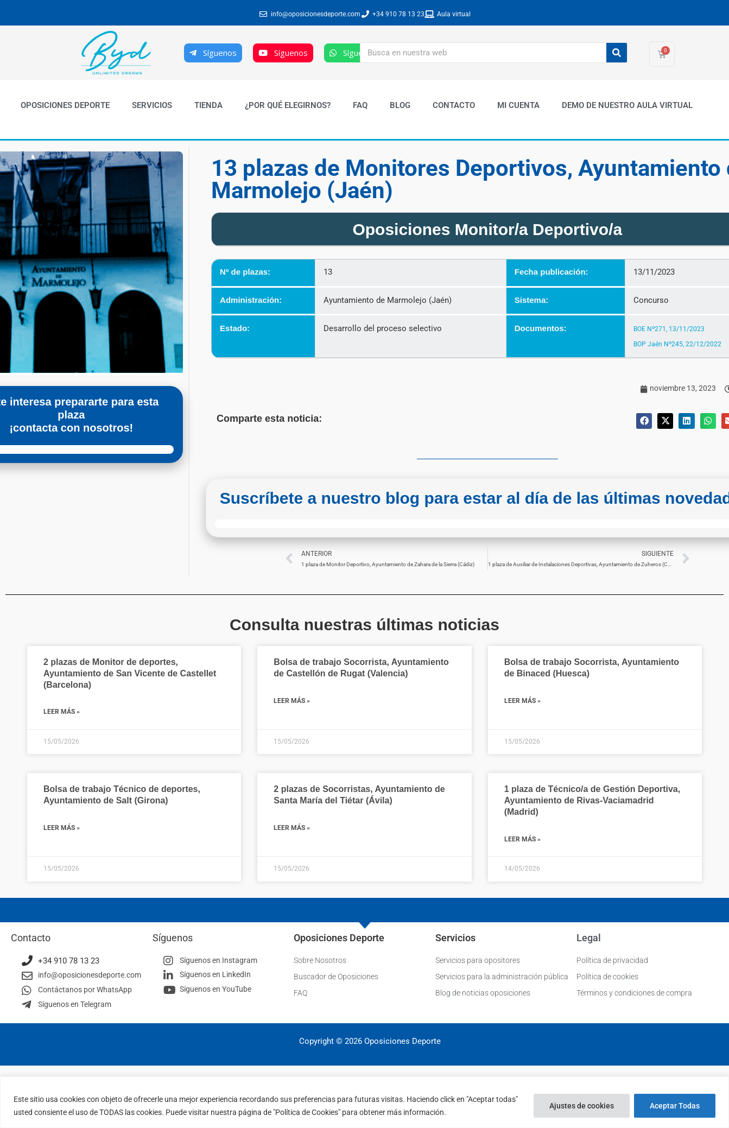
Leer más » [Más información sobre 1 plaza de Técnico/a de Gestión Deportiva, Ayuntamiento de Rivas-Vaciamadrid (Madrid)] (522, 840)
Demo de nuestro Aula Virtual (627, 105)
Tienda (208, 105)
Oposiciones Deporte (65, 105)
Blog (400, 105)
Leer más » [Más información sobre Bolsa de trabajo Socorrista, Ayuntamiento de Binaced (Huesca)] (522, 701)
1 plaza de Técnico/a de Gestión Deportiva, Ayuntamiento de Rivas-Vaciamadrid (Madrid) (592, 801)
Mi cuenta (518, 105)
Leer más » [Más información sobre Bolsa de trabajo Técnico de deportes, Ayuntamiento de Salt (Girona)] (61, 828)
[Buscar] (616, 52)
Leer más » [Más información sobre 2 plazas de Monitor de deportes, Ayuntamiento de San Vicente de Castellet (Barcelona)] (61, 713)
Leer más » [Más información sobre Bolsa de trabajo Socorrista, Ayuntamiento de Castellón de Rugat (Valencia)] (292, 701)
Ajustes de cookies (581, 1105)
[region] (364, 1102)
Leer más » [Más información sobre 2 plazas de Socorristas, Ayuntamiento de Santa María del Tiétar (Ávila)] (292, 828)
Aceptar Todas (675, 1105)
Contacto (454, 105)
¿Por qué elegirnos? (288, 105)
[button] (644, 421)
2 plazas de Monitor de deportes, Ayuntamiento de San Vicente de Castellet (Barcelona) (129, 674)
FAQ (360, 105)
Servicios (152, 105)
